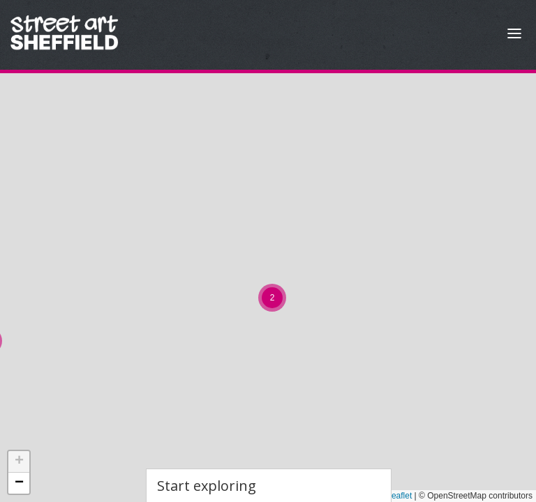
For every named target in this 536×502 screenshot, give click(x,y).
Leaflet (394, 496)
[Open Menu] (514, 35)
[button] (272, 298)
